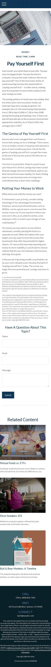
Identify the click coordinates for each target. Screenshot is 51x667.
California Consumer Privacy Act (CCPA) (21, 648)
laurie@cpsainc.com (25, 616)
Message (6, 370)
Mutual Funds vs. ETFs (13, 463)
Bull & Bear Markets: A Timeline (18, 568)
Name (5, 336)
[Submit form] (8, 395)
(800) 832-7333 (28, 597)
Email (4, 353)
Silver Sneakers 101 (11, 515)
